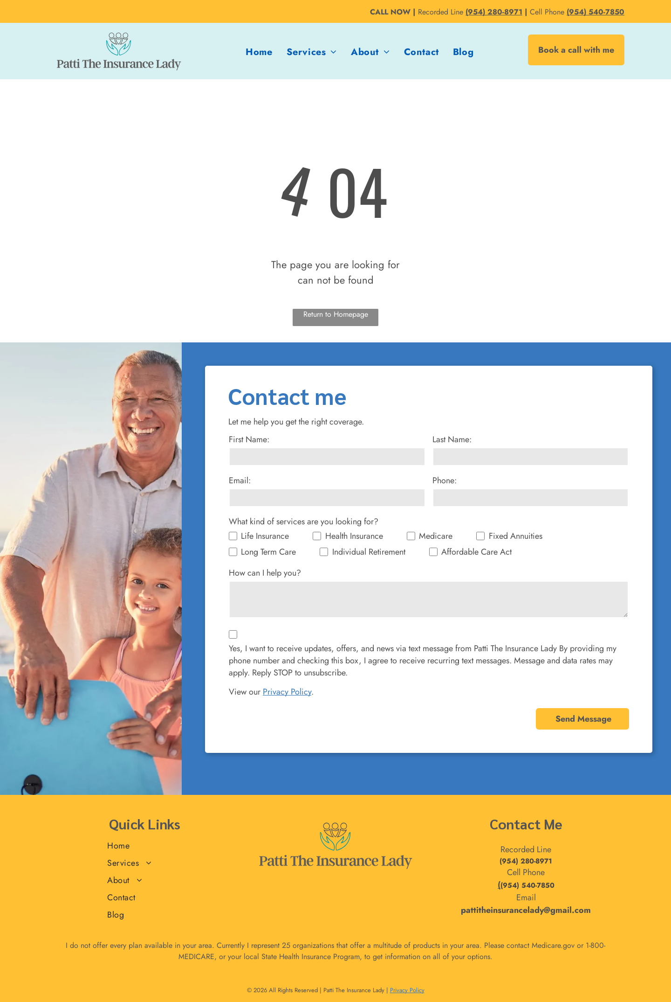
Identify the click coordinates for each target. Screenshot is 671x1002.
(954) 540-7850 (527, 885)
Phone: (444, 480)
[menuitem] (259, 52)
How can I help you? (265, 573)
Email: (240, 480)
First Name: (249, 439)
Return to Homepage (335, 314)
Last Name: (452, 439)
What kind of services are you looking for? (303, 521)
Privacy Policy (287, 692)
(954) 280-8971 (526, 861)
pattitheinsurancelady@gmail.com (526, 910)
